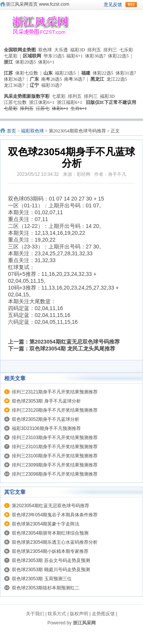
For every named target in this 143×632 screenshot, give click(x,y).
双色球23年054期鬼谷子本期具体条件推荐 (55, 514)
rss (131, 4)
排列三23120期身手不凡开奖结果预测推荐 (55, 410)
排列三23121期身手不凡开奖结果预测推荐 (55, 392)
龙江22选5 (116, 79)
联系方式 (57, 613)
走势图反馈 (103, 613)
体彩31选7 (126, 73)
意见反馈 (113, 4)
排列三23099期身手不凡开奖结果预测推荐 (55, 465)
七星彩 (11, 56)
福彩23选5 (65, 73)
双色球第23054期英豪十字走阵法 (45, 524)
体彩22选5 (118, 56)
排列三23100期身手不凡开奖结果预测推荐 (55, 455)
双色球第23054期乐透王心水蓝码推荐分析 (55, 542)
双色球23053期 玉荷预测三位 (42, 578)
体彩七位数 (26, 73)
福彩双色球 (32, 131)
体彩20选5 (25, 62)
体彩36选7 (95, 56)
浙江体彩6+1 (42, 102)
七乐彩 (126, 50)
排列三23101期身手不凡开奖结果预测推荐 (55, 446)
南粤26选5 (51, 79)
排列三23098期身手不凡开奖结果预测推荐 (55, 474)
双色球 (45, 50)
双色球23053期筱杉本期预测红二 (45, 588)
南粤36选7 (74, 79)
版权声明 (79, 613)
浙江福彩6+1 (69, 102)
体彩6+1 (46, 62)
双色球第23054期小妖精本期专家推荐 (50, 551)
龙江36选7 (14, 85)
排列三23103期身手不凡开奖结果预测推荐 (55, 437)
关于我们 (35, 613)
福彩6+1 (74, 56)
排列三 (110, 50)
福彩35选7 (51, 85)
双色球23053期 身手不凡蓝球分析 (46, 401)
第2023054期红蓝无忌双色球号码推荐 (74, 342)
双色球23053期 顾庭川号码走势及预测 (51, 569)
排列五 (94, 50)
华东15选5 (53, 56)
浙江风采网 (84, 623)
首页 (11, 131)
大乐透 (61, 50)
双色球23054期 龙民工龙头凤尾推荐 (72, 348)
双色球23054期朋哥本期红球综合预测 (50, 533)
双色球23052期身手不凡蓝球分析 (45, 419)
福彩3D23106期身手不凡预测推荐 (46, 428)
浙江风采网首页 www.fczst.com (37, 4)
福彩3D (77, 50)
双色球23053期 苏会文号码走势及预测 (51, 560)
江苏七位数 (15, 102)
